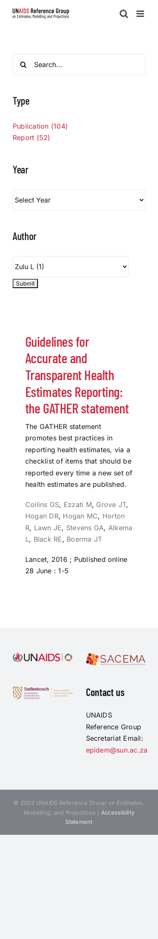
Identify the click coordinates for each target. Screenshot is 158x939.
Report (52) (32, 137)
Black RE (48, 539)
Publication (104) (40, 126)
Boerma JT (84, 539)
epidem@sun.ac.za (117, 750)
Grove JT (111, 504)
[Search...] (79, 64)
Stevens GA (85, 527)
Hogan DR (42, 516)
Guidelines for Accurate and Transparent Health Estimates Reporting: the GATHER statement (77, 374)
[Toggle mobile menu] (141, 13)
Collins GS (42, 504)
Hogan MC (80, 516)
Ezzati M (78, 504)
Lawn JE (48, 527)
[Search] (23, 64)
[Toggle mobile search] (124, 13)
